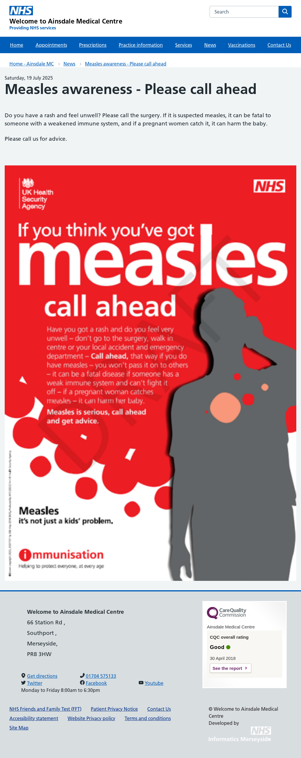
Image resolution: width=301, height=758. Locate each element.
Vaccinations (241, 45)
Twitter (34, 683)
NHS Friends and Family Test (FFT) (45, 709)
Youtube (154, 683)
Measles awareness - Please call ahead (125, 64)
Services (183, 45)
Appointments (51, 45)
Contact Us (279, 45)
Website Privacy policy (91, 718)
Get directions (42, 676)
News (210, 45)
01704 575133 (101, 676)
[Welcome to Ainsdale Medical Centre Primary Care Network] (65, 18)
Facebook (96, 683)
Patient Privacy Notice (114, 709)
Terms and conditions (148, 718)
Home (16, 45)
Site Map (19, 728)
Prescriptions (92, 45)
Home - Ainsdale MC (31, 64)
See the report (227, 668)
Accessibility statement (33, 718)
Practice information (141, 45)
